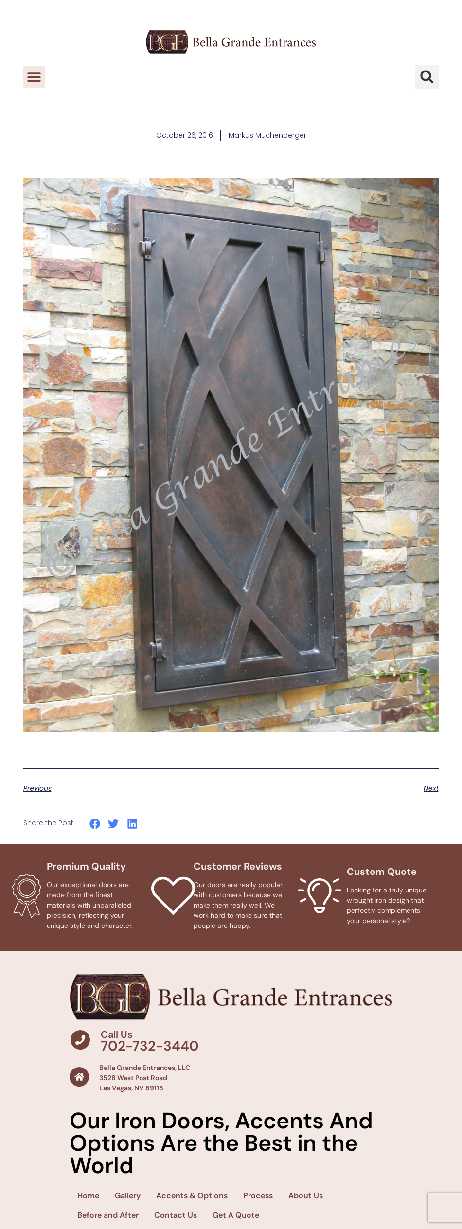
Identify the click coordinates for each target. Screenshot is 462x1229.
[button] (34, 77)
